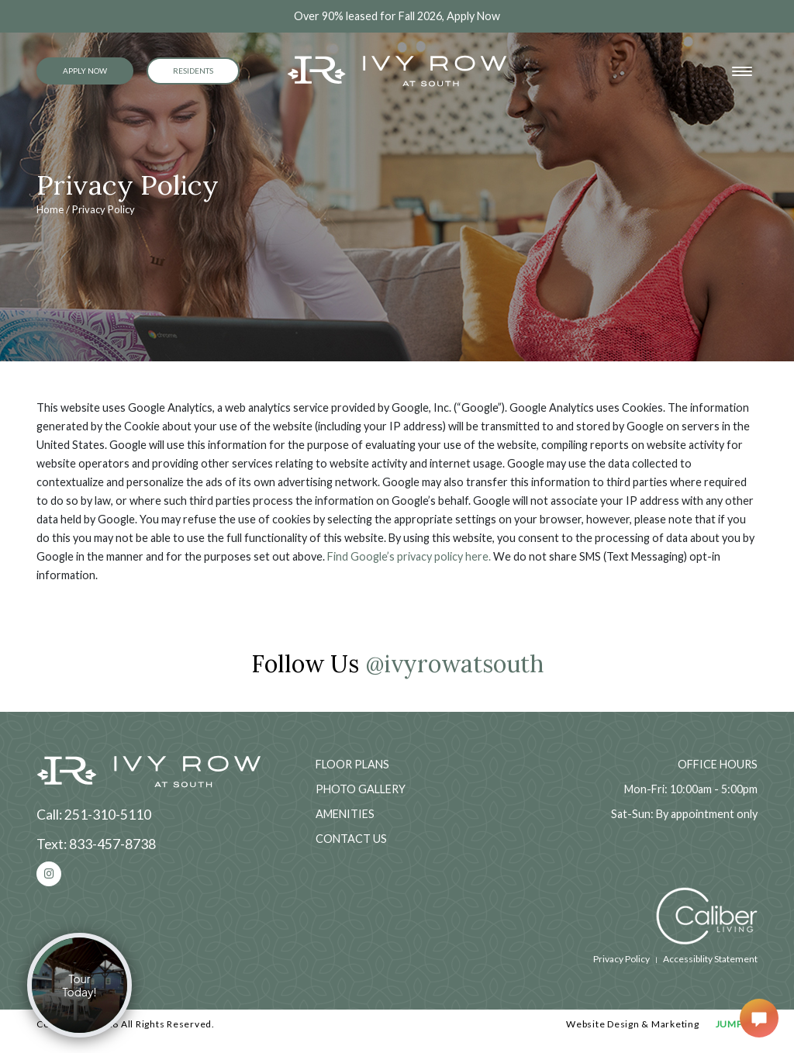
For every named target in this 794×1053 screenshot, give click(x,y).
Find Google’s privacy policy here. (409, 556)
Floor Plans (352, 764)
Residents (193, 70)
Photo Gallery (361, 789)
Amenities (345, 813)
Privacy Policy (621, 959)
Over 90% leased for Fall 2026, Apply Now (397, 15)
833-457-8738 (112, 844)
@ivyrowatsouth (454, 663)
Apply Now (85, 70)
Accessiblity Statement (710, 959)
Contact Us (351, 838)
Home (50, 209)
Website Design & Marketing (632, 1024)
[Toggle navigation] (742, 71)
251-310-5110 (107, 814)
